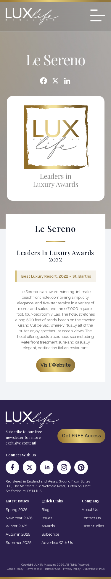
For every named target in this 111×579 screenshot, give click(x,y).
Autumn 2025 (18, 534)
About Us (90, 509)
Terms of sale (34, 568)
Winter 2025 (16, 526)
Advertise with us (93, 568)
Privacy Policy (72, 568)
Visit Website (56, 365)
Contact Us (91, 518)
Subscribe (50, 534)
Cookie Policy (15, 568)
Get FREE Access (81, 436)
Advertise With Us (57, 542)
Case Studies (93, 526)
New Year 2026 (19, 518)
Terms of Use (52, 568)
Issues (46, 518)
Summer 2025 (18, 542)
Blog (45, 509)
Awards (48, 526)
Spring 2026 (17, 509)
